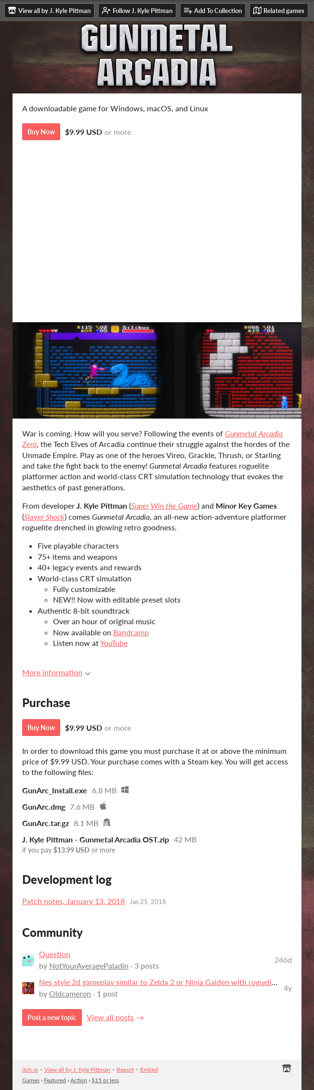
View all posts (110, 1017)
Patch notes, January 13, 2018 (73, 901)
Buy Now (41, 132)
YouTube (114, 642)
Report (125, 1069)
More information (56, 672)
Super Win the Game (164, 505)
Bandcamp (131, 632)
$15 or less (105, 1080)
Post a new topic (52, 1017)
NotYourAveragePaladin (89, 965)
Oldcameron (70, 993)
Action (78, 1080)
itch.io (30, 1069)
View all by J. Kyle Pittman (77, 1069)
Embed (149, 1069)
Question (54, 954)
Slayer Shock (44, 516)
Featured (55, 1080)
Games (30, 1080)
